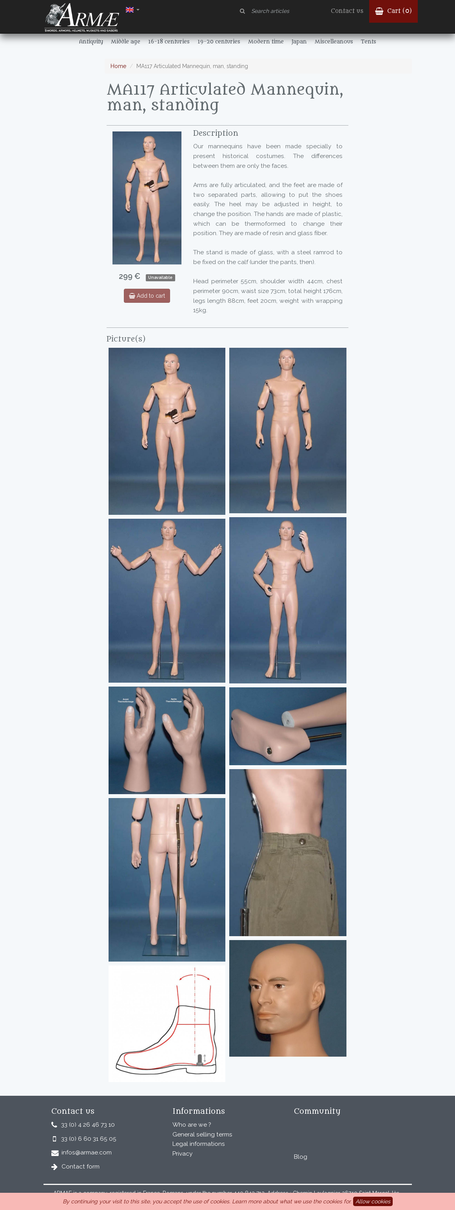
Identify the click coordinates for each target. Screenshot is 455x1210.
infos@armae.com (87, 1152)
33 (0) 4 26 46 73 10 (88, 1124)
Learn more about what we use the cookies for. (292, 1201)
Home (118, 66)
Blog (300, 1156)
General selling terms (202, 1134)
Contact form (81, 1166)
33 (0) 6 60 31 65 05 (88, 1138)
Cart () (393, 11)
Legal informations (198, 1143)
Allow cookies (372, 1201)
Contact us (347, 11)
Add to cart (147, 296)
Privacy (182, 1153)
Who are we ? (191, 1124)
